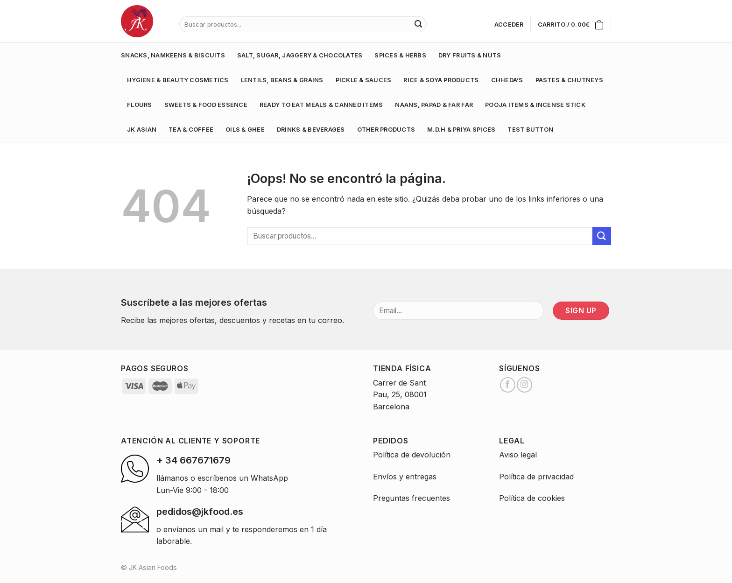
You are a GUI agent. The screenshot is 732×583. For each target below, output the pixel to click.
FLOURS (139, 104)
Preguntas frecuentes (411, 498)
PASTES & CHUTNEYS (569, 80)
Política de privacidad (536, 476)
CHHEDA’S (507, 80)
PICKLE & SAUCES (364, 80)
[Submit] (601, 236)
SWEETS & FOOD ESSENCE (205, 104)
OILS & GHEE (245, 129)
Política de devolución (411, 454)
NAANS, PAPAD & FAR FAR (434, 104)
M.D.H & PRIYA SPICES (461, 129)
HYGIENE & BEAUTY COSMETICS (178, 80)
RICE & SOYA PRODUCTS (441, 80)
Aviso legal (518, 454)
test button (530, 129)
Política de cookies (532, 498)
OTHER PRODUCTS (386, 129)
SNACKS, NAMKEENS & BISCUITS (173, 55)
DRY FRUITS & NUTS (469, 55)
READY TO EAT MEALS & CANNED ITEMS (321, 104)
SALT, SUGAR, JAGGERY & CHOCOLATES (299, 55)
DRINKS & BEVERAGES (311, 129)
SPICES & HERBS (400, 55)
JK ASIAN (141, 129)
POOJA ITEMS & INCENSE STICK (535, 104)
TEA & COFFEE (191, 129)
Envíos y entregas (404, 476)
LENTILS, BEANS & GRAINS (282, 80)
